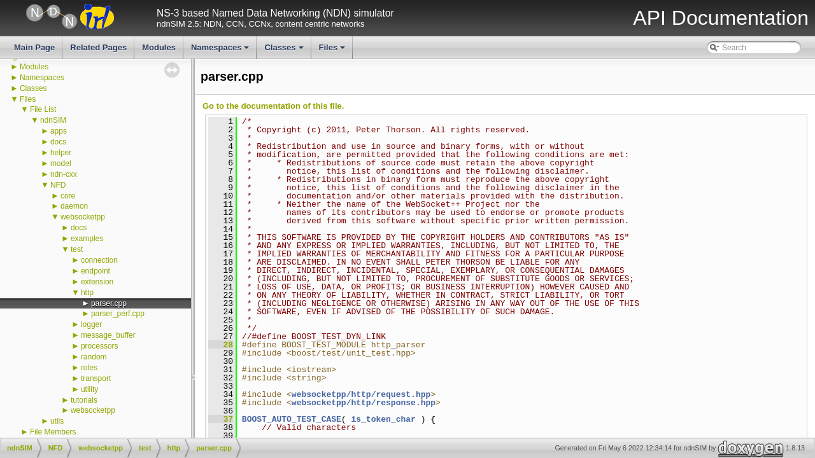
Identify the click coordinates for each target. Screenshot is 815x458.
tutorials (84, 400)
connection (99, 260)
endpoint (95, 271)
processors (99, 346)
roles (89, 367)
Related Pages (98, 47)
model (60, 163)
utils (57, 421)
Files (333, 51)
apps (58, 131)
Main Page (34, 47)
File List (43, 109)
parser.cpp (109, 303)
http (87, 292)
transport (96, 378)
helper (60, 152)
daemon (74, 206)
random (94, 356)
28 (220, 344)
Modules (159, 47)
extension (97, 281)
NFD (58, 185)
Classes (284, 51)
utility (89, 389)
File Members (53, 431)
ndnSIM (53, 120)
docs (58, 141)
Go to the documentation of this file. (273, 106)
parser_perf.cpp (118, 313)
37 (220, 419)
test (77, 249)
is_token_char (383, 419)
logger (91, 324)
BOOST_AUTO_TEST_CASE (291, 419)
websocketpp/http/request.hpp (361, 394)
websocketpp (82, 216)
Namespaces (221, 51)
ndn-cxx (63, 174)
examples (87, 238)
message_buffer (108, 335)
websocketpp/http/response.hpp (364, 402)
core (67, 195)
